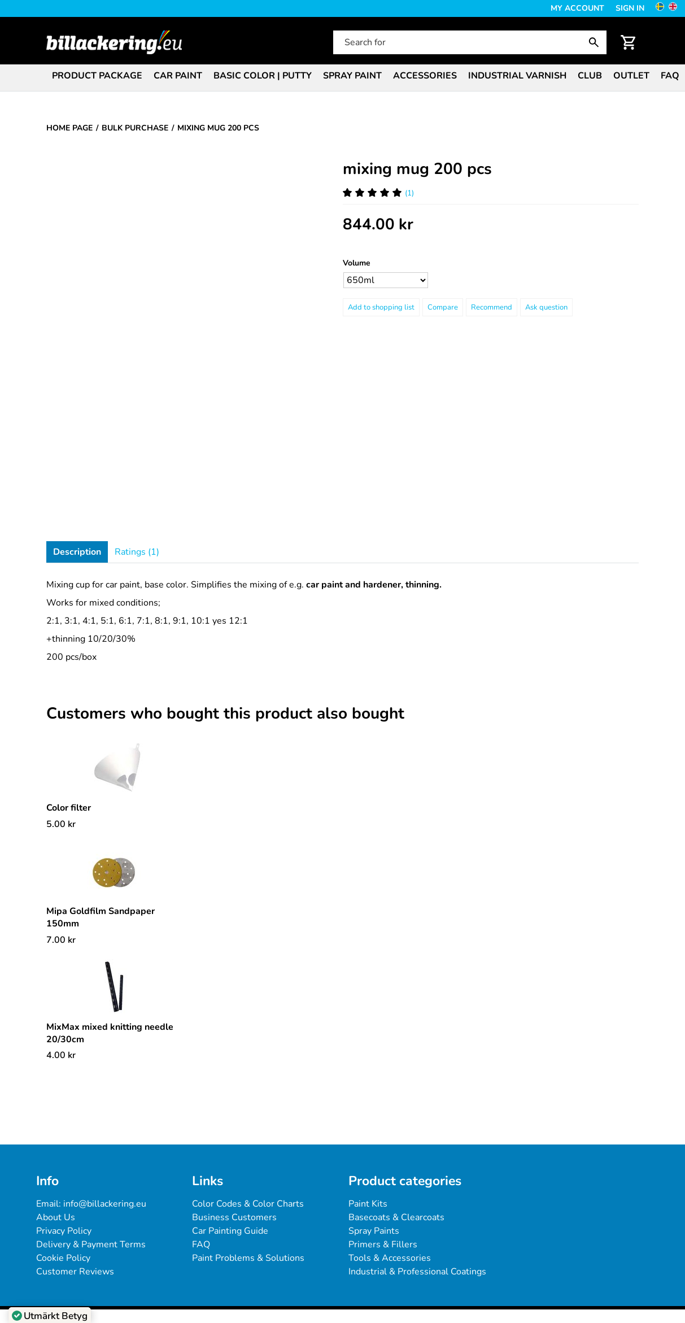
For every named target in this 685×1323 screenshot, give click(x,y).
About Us (55, 1217)
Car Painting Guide (230, 1231)
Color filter (68, 808)
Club (590, 75)
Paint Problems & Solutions (248, 1258)
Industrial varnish (517, 75)
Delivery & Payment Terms (91, 1244)
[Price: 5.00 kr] (61, 824)
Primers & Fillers (382, 1244)
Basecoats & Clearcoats (396, 1217)
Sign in (630, 8)
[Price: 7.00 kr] (61, 940)
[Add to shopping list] (381, 307)
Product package (97, 75)
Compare (442, 307)
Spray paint (352, 75)
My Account (577, 8)
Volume (356, 263)
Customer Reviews (75, 1271)
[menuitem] (97, 75)
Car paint (178, 75)
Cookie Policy (63, 1258)
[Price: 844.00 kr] (378, 224)
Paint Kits (367, 1204)
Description (77, 552)
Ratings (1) (137, 552)
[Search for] (468, 42)
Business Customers (234, 1217)
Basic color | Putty (262, 75)
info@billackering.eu (104, 1204)
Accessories (425, 75)
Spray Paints (373, 1231)
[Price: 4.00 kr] (61, 1055)
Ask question (546, 307)
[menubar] (342, 77)
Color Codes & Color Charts (248, 1204)
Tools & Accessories (389, 1258)
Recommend (491, 307)
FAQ (670, 75)
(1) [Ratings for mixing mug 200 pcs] (378, 193)
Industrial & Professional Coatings (417, 1271)
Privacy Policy (63, 1231)
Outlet (631, 75)
